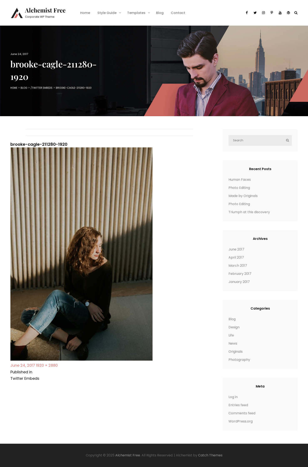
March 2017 (238, 265)
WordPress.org (241, 421)
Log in (233, 397)
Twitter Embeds (42, 88)
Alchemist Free (45, 10)
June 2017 (236, 249)
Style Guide (109, 12)
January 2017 (239, 281)
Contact (178, 12)
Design (234, 327)
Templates (139, 12)
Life (231, 335)
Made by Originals (243, 195)
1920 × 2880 (47, 365)
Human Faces (240, 179)
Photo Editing (239, 187)
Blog (160, 12)
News (233, 343)
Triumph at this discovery (249, 212)
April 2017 (236, 257)
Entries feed (238, 405)
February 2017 (240, 273)
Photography (239, 359)
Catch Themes (210, 455)
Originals (236, 351)
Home (85, 12)
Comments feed (242, 413)
